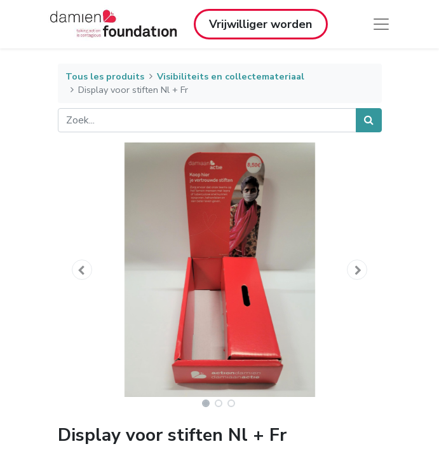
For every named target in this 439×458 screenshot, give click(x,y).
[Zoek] (369, 120)
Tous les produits (104, 76)
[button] (82, 270)
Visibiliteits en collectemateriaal (230, 76)
